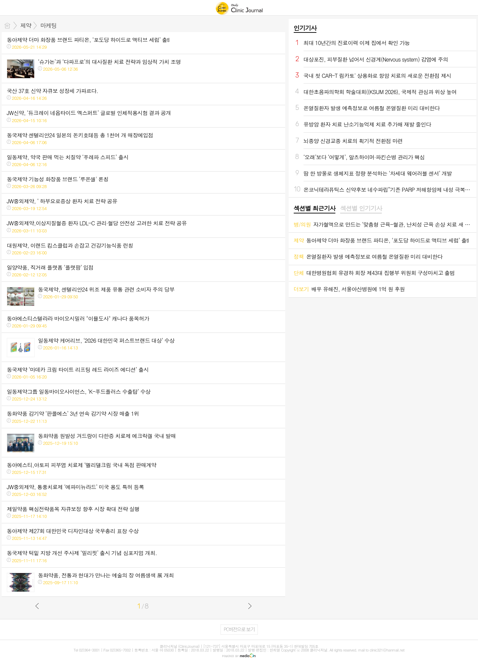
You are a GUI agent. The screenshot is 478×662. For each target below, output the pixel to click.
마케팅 (48, 25)
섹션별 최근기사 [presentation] (314, 208)
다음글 (250, 606)
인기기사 (305, 28)
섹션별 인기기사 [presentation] (361, 208)
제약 (25, 25)
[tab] (314, 208)
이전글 (37, 606)
